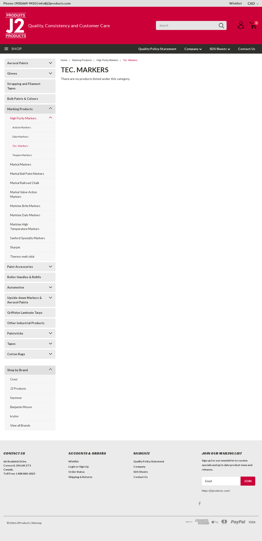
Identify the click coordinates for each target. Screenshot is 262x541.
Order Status (76, 471)
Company (193, 49)
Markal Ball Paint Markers (27, 173)
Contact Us (246, 49)
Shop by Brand (17, 370)
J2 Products (18, 388)
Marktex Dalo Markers (25, 215)
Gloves (12, 73)
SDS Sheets (220, 49)
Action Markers (21, 127)
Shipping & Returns (80, 477)
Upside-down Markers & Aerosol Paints (24, 300)
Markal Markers (20, 164)
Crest (13, 379)
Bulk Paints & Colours (22, 98)
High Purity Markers (23, 118)
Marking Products (20, 109)
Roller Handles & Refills (24, 277)
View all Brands (20, 425)
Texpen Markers (22, 155)
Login (71, 466)
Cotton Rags (16, 354)
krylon (14, 416)
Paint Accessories (20, 266)
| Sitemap (36, 523)
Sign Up (84, 466)
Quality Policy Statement (157, 49)
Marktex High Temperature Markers (24, 227)
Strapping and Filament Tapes (23, 86)
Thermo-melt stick (22, 256)
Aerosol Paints (17, 63)
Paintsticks (15, 333)
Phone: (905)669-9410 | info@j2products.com (37, 3)
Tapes (11, 344)
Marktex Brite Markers (25, 206)
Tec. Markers (20, 146)
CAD (253, 3)
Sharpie (15, 247)
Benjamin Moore (21, 407)
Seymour (16, 398)
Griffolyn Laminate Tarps (24, 312)
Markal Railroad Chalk (24, 183)
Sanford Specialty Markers (27, 238)
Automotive (15, 287)
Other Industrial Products (25, 323)
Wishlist (235, 3)
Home (64, 60)
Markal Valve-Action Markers (23, 194)
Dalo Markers (20, 136)
